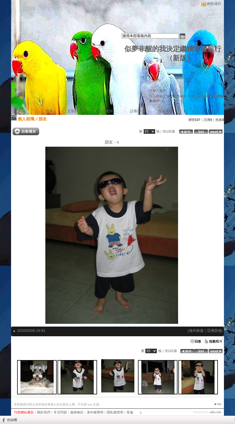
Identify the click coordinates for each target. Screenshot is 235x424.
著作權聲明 (95, 412)
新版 (180, 58)
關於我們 (43, 412)
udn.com (215, 412)
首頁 (49, 111)
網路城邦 (214, 4)
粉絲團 (12, 420)
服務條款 (76, 412)
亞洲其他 (214, 331)
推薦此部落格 (177, 96)
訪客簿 (135, 111)
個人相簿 (106, 111)
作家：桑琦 (157, 91)
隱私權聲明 (115, 412)
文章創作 (74, 111)
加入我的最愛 (201, 96)
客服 (130, 412)
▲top (217, 404)
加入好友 (156, 96)
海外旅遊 (196, 331)
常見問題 (60, 412)
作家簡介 (165, 111)
